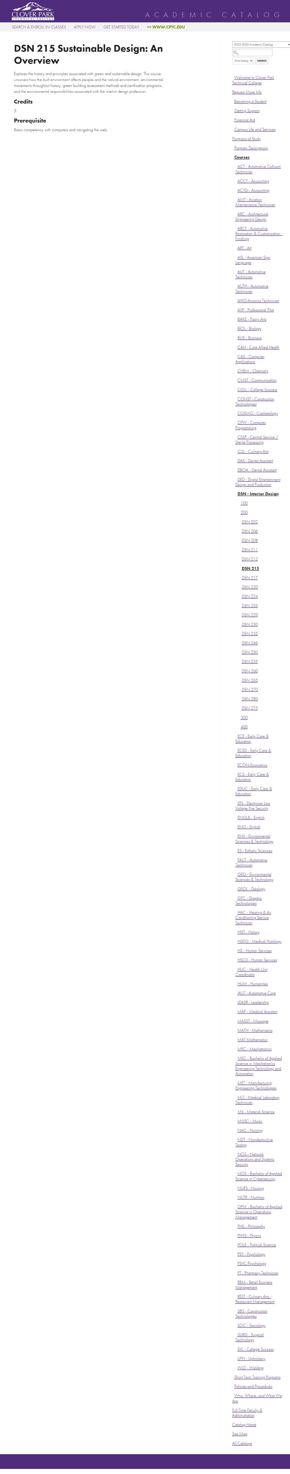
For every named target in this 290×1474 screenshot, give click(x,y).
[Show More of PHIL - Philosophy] (236, 1226)
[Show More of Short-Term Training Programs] (233, 1377)
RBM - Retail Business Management (253, 1285)
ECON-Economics (252, 765)
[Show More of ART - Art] (236, 247)
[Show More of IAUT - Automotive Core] (236, 992)
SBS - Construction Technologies (251, 1313)
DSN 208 (250, 540)
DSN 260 (250, 671)
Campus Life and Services (255, 129)
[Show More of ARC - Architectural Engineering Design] (236, 213)
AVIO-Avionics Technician (258, 300)
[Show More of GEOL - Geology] (236, 888)
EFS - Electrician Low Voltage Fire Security (252, 806)
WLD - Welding (250, 1367)
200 (244, 512)
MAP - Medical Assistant (258, 1011)
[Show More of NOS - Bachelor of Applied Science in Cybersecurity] (236, 1173)
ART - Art (245, 248)
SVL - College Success (256, 1349)
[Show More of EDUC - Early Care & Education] (236, 788)
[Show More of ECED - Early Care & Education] (236, 750)
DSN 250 (250, 652)
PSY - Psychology (251, 1254)
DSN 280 (250, 698)
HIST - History (248, 932)
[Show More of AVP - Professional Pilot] (236, 309)
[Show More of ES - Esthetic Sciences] (236, 850)
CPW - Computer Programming (250, 425)
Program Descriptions (251, 148)
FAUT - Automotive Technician (251, 862)
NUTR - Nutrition (251, 1197)
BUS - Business (250, 337)
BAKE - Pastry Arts (252, 319)
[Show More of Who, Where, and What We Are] (233, 1395)
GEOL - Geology (251, 888)
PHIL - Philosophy (251, 1226)
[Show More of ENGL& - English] (236, 817)
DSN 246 (250, 643)
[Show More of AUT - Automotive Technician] (236, 271)
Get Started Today (121, 27)
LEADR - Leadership (253, 1002)
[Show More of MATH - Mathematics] (236, 1030)
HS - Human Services (255, 950)
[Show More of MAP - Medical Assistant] (236, 1011)
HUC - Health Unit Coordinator (251, 972)
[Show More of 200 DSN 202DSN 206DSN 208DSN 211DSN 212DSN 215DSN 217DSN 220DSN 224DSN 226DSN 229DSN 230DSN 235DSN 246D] (240, 512)
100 (244, 503)
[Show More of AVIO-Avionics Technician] (236, 300)
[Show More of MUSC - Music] (236, 1120)
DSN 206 (250, 531)
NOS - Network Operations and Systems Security (254, 1159)
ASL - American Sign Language (252, 260)
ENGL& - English (251, 817)
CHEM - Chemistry (253, 371)
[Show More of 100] (240, 503)
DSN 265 (250, 680)
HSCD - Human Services (257, 960)
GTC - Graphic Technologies (248, 900)
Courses (242, 157)
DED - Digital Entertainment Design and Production (257, 482)
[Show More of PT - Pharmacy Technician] (236, 1272)
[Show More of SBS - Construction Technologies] (236, 1310)
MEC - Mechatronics (255, 1049)
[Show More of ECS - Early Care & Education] (236, 774)
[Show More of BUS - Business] (236, 337)
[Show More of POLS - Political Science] (236, 1244)
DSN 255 (250, 661)
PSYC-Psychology (252, 1263)
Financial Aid (244, 120)
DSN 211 (250, 549)
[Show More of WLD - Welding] (236, 1367)
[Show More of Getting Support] (233, 110)
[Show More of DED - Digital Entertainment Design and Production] (236, 479)
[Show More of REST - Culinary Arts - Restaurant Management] (236, 1296)
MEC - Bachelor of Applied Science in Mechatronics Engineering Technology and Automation (258, 1066)
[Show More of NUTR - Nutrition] (236, 1197)
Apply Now (85, 27)
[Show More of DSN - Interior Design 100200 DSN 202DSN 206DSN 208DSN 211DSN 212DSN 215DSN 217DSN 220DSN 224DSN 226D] (236, 493)
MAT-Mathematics (253, 1039)
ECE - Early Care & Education (252, 739)
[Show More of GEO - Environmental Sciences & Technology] (236, 874)
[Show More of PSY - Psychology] (236, 1254)
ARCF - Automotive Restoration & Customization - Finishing (259, 233)
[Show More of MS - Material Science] (236, 1111)
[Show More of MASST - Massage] (236, 1021)
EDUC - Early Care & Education (253, 791)
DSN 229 (250, 615)
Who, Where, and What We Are (257, 1398)
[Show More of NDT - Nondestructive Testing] (236, 1139)
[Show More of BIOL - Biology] (236, 328)
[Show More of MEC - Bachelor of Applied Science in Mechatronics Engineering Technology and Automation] (236, 1058)
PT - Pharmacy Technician (258, 1273)
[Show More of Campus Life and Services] (233, 129)
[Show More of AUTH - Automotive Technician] (236, 286)
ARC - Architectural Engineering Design (251, 216)
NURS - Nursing (251, 1188)
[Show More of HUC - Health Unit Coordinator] (236, 969)
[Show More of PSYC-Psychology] (236, 1263)
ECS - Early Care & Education (252, 777)
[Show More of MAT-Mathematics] (236, 1039)
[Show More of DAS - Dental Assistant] (236, 460)
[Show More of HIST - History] (236, 932)
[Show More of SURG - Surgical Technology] (236, 1334)
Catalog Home (244, 1424)
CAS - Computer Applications (249, 359)
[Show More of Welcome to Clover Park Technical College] (233, 77)
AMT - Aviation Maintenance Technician (255, 202)
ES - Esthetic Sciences (255, 850)
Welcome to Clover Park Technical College (253, 80)
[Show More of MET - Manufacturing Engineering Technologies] (236, 1082)
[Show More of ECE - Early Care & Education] (236, 736)
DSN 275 (250, 708)
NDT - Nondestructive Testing (254, 1142)
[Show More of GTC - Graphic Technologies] (236, 898)
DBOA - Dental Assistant (257, 470)
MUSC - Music (250, 1121)
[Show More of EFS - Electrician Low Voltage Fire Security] (236, 803)
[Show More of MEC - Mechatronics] (236, 1048)
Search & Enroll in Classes (39, 27)
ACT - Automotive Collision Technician (258, 169)
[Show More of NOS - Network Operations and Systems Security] (236, 1154)
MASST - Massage (253, 1021)
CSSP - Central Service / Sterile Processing (256, 439)
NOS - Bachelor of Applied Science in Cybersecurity (258, 1176)
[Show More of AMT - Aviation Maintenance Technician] (236, 199)
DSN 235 (250, 633)
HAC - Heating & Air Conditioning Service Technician (253, 917)
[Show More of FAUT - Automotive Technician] (236, 859)
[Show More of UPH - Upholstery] (236, 1358)
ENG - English (249, 826)
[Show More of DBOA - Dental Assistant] (236, 469)
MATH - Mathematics (255, 1030)
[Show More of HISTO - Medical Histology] (236, 941)
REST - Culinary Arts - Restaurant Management (255, 1299)
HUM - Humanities (253, 983)
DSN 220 (250, 587)
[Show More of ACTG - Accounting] (236, 190)
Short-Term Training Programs (257, 1377)
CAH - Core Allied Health (258, 347)
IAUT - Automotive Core (257, 993)
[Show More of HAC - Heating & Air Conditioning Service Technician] (236, 912)
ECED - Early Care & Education (253, 753)
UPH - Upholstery (251, 1358)
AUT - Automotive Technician (250, 274)
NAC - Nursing (250, 1130)
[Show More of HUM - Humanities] (236, 983)
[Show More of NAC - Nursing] (236, 1130)
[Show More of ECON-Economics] (236, 764)
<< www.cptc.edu (166, 27)
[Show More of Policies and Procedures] (233, 1386)
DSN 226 (250, 605)
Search (262, 60)
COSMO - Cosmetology (258, 413)
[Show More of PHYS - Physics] (236, 1235)
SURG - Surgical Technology (249, 1337)
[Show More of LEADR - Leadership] (236, 1002)
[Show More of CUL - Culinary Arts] (236, 451)
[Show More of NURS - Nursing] (236, 1188)
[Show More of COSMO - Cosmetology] (236, 413)
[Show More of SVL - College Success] (236, 1349)
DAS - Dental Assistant (255, 460)
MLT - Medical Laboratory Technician (257, 1100)
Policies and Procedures (253, 1386)
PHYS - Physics (249, 1235)
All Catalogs (242, 1443)
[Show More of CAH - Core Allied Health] (236, 347)
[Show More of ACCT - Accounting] (236, 180)
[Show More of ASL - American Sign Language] (236, 257)
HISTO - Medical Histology (260, 941)
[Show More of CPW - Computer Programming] (236, 422)
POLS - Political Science (257, 1244)
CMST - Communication (257, 380)
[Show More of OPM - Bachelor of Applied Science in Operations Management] (236, 1206)
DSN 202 (250, 522)
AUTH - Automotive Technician (251, 288)
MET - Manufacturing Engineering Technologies (255, 1085)
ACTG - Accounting (253, 190)
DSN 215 (250, 568)
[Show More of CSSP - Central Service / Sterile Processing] (236, 437)
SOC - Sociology (251, 1325)
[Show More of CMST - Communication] (236, 380)
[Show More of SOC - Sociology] (236, 1325)
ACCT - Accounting (253, 181)
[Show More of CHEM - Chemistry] (236, 370)
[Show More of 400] (240, 726)
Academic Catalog (214, 15)
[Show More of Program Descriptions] (233, 147)
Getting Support (247, 110)
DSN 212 (250, 559)
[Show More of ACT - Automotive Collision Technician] (236, 166)
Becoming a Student (250, 101)
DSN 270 (250, 689)
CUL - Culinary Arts (253, 451)
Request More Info (247, 92)
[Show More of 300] (240, 717)
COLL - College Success (257, 389)
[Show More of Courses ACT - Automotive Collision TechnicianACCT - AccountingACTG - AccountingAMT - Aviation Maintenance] (233, 157)
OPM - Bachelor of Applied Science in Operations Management (258, 1211)
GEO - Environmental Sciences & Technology (254, 877)
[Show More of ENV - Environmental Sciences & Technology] (236, 836)
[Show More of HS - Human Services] (236, 950)
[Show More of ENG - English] (236, 826)
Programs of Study (246, 138)
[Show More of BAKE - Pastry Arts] (236, 319)
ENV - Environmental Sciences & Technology (254, 838)
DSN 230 (250, 624)
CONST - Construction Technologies (254, 401)
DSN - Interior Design (258, 493)
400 (244, 727)
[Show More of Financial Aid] (233, 119)
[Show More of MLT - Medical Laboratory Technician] (236, 1097)
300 (244, 717)
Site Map (239, 1433)
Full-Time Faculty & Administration (247, 1413)
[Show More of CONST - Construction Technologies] (236, 398)
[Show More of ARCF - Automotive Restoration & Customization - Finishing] (236, 228)
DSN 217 (250, 577)
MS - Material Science (256, 1111)
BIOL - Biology (249, 328)
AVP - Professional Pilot (256, 310)
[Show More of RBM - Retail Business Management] (236, 1282)
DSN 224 (250, 596)
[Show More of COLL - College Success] (236, 389)
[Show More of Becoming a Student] (233, 101)
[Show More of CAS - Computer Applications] (236, 356)
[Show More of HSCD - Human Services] (236, 959)
